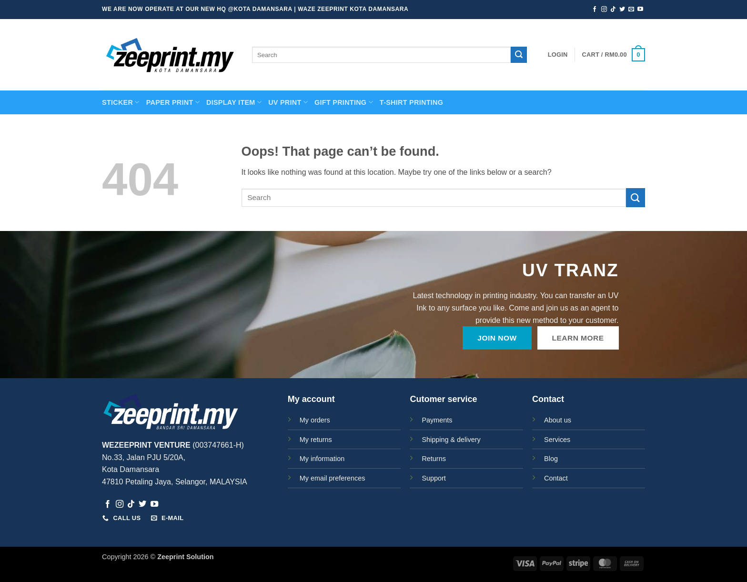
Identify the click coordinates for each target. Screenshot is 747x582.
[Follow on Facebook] (594, 9)
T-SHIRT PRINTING (411, 102)
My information (322, 458)
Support (433, 478)
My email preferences (332, 478)
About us (557, 420)
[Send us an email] (631, 9)
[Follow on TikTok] (613, 9)
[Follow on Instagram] (604, 9)
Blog (551, 458)
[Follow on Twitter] (622, 9)
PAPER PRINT (173, 102)
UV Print (288, 102)
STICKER (121, 102)
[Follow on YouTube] (640, 9)
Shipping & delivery (451, 439)
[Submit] (519, 55)
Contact (556, 478)
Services (557, 439)
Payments (437, 420)
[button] (558, 54)
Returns (433, 458)
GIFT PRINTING (343, 102)
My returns (316, 439)
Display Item (234, 102)
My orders (315, 420)
